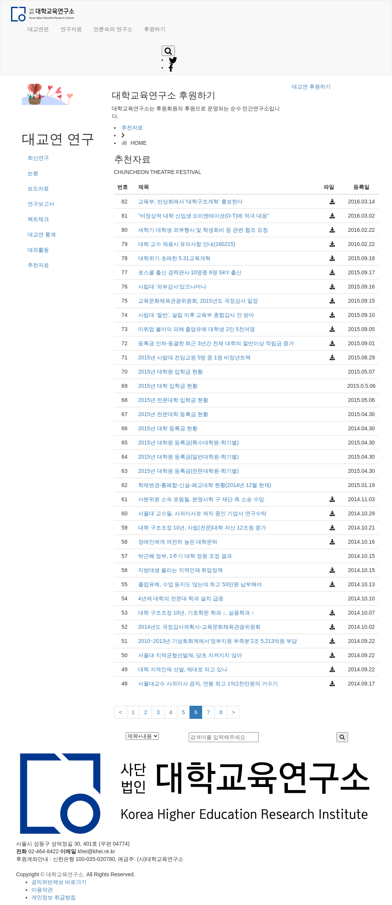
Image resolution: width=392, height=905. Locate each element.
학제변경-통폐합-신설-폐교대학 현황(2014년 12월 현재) (204, 485)
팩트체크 (38, 219)
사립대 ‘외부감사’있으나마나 (172, 287)
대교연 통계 (42, 234)
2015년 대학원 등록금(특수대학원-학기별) (188, 442)
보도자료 (38, 188)
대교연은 (38, 29)
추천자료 (38, 265)
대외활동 (38, 250)
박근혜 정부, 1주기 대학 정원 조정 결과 (185, 556)
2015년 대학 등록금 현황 (168, 428)
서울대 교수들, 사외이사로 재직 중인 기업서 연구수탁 (202, 513)
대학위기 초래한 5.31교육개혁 (174, 258)
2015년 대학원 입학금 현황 (170, 372)
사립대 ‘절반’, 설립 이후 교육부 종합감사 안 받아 (196, 315)
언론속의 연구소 (112, 29)
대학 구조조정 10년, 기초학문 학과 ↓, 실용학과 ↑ (196, 613)
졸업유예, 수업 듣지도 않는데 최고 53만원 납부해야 (200, 584)
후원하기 (154, 29)
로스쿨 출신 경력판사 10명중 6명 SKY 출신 (190, 272)
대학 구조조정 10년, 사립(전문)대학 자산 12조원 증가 (202, 528)
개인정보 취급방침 (53, 897)
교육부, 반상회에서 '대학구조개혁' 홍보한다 (190, 201)
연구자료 (71, 29)
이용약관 (42, 890)
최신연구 (38, 158)
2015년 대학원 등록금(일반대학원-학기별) (188, 457)
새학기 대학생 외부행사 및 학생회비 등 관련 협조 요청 (203, 230)
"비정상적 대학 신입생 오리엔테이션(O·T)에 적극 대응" (203, 216)
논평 (33, 173)
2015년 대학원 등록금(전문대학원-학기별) (188, 471)
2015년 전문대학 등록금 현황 (173, 414)
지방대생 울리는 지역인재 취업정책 (180, 570)
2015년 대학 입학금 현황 (168, 386)
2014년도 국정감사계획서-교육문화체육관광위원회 (199, 627)
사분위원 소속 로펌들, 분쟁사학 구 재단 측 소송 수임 (201, 499)
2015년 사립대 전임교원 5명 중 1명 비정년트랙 (194, 357)
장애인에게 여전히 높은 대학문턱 (178, 542)
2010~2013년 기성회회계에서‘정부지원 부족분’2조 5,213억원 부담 (217, 641)
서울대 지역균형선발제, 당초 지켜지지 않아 (190, 655)
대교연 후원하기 (311, 87)
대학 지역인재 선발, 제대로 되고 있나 (182, 669)
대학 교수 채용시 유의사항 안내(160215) (186, 244)
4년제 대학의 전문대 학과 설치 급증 (181, 598)
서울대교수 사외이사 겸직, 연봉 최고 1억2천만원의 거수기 (208, 683)
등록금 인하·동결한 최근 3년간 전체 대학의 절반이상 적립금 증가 (216, 343)
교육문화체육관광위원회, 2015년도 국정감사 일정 (198, 301)
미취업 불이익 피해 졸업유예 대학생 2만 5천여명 (196, 329)
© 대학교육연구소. (63, 874)
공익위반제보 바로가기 (59, 882)
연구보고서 (41, 204)
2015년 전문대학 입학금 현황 (173, 400)
